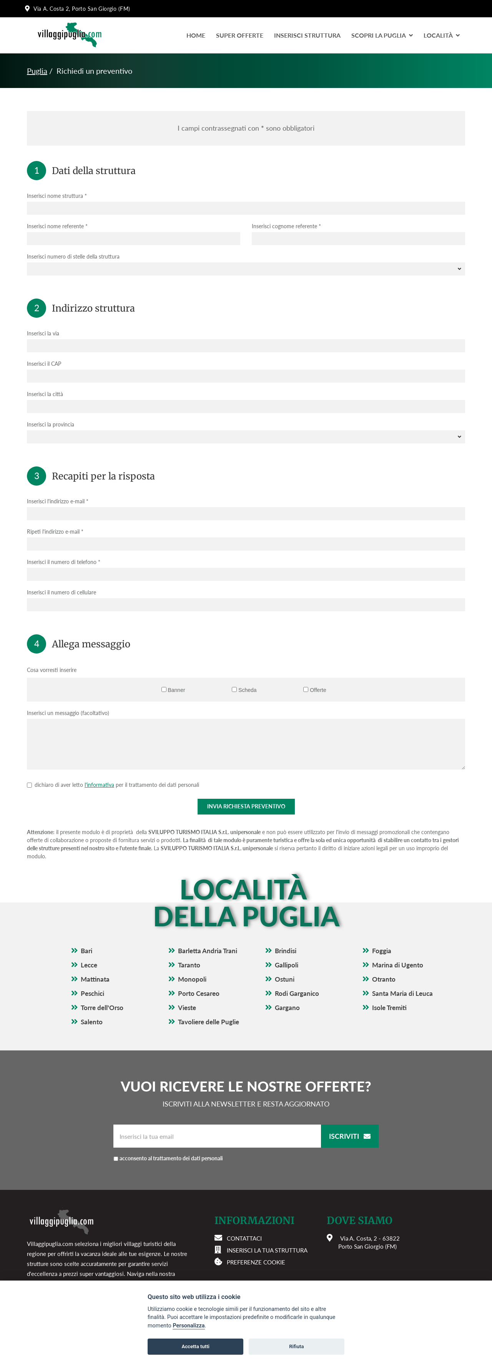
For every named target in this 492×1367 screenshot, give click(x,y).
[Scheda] (234, 689)
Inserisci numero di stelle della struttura (73, 256)
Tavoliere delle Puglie (208, 1022)
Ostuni (284, 979)
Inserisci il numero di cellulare (61, 592)
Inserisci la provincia (50, 424)
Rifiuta (296, 1346)
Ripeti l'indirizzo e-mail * (55, 531)
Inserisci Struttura (307, 35)
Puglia (37, 70)
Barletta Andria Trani (207, 951)
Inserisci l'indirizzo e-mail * (57, 501)
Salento (92, 1022)
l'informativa (99, 784)
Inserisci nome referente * (57, 226)
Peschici (92, 993)
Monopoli (192, 979)
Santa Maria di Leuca (402, 993)
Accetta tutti (195, 1346)
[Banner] (163, 689)
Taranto (189, 965)
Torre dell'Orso (102, 1008)
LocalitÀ (442, 35)
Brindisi (285, 951)
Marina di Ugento (397, 965)
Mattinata (95, 979)
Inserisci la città (45, 394)
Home (195, 35)
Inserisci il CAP (44, 363)
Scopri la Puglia (382, 35)
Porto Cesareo (198, 993)
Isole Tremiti (389, 1008)
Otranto (384, 979)
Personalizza (188, 1325)
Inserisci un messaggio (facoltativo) (68, 713)
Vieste (187, 1008)
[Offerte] (305, 689)
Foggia (381, 951)
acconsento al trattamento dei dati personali (171, 1158)
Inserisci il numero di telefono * (63, 562)
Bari (86, 951)
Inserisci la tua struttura (267, 1250)
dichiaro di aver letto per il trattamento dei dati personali (117, 784)
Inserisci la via (43, 333)
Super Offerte (239, 35)
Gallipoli (286, 965)
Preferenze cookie (256, 1262)
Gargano (287, 1008)
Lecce (89, 965)
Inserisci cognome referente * (286, 226)
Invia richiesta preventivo (246, 806)
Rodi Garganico (297, 993)
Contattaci (244, 1238)
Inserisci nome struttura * (57, 195)
